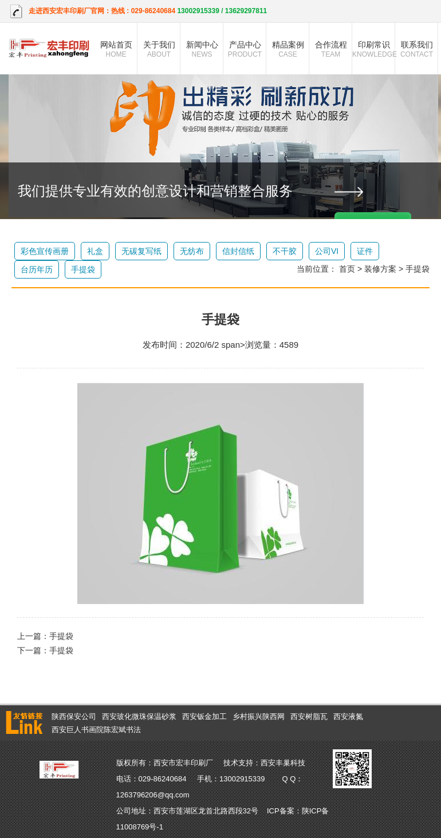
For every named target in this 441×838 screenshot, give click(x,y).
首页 (347, 268)
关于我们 (158, 49)
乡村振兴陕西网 (259, 716)
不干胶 (285, 251)
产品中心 (244, 49)
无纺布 (192, 251)
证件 (365, 251)
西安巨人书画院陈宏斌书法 (96, 729)
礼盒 (95, 251)
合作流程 (330, 49)
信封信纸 (238, 251)
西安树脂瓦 (309, 716)
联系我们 (416, 49)
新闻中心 (201, 49)
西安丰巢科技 (283, 762)
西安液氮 (348, 716)
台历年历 (37, 269)
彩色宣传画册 (45, 251)
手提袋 (83, 269)
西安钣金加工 (204, 716)
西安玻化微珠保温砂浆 (139, 716)
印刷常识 (373, 49)
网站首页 (115, 49)
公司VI (326, 251)
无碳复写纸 (141, 251)
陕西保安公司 (74, 716)
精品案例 (287, 49)
